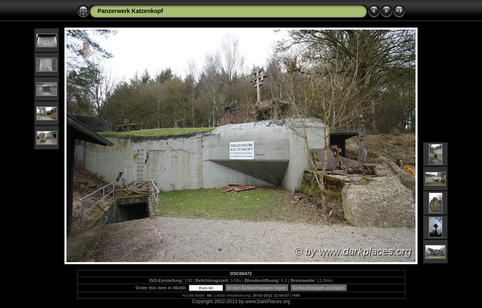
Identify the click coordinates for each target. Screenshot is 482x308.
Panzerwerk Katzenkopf (130, 11)
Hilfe (296, 295)
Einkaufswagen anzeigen (318, 287)
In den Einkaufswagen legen (256, 287)
